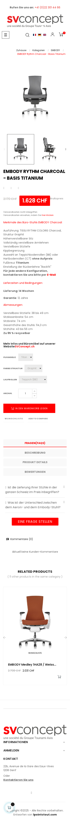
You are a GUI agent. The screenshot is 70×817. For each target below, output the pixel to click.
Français (34, 35)
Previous (4, 149)
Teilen (3, 188)
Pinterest (18, 188)
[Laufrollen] (33, 379)
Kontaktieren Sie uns (18, 780)
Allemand (39, 35)
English (44, 35)
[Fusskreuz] (25, 357)
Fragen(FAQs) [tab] (35, 443)
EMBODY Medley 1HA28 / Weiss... (32, 664)
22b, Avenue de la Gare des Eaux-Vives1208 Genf (28, 768)
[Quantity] (25, 393)
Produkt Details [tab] (35, 462)
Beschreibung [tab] (35, 453)
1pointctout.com (45, 814)
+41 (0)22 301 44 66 (47, 7)
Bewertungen (35, 472)
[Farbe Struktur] (33, 368)
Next (66, 149)
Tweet (11, 188)
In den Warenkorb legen (29, 408)
